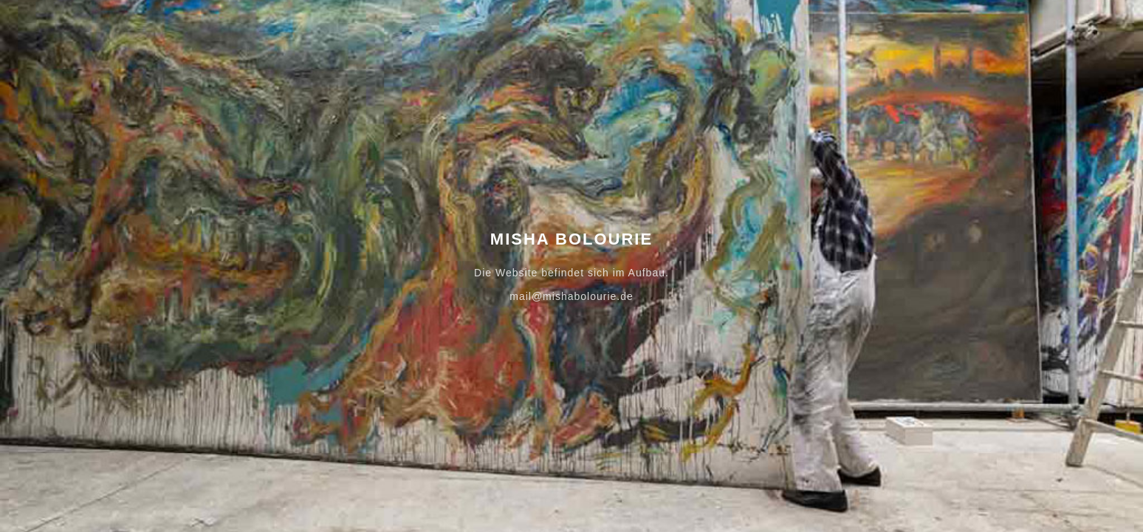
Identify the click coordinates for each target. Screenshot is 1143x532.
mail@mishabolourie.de (571, 296)
